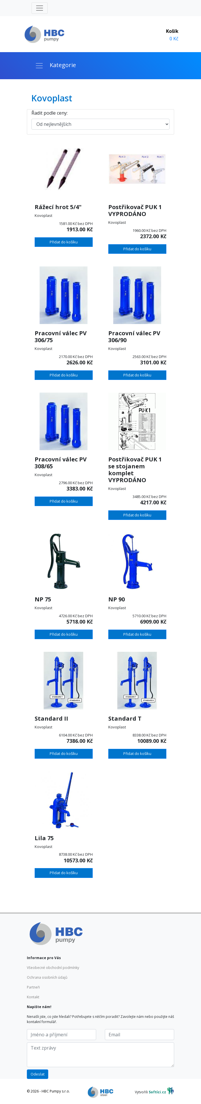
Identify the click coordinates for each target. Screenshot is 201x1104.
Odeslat (37, 1074)
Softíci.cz (157, 1092)
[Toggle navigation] (39, 8)
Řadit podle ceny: (49, 113)
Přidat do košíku (64, 242)
